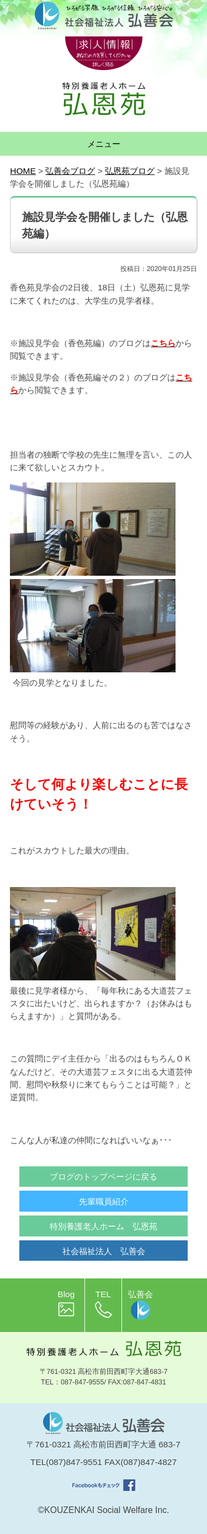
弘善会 (140, 1304)
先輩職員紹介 (104, 1201)
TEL (103, 1303)
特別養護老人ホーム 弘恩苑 (103, 1226)
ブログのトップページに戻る (103, 1176)
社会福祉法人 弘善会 (103, 1251)
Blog (66, 1303)
